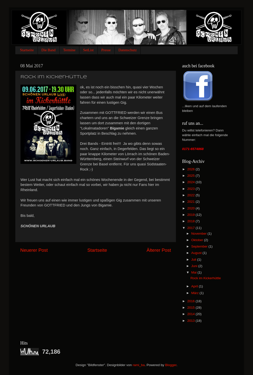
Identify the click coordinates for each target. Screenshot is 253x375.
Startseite (27, 50)
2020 (191, 208)
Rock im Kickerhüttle (205, 278)
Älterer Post (159, 250)
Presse (106, 50)
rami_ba (139, 365)
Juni (194, 266)
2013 (191, 321)
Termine (69, 50)
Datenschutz (127, 50)
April (195, 286)
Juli (194, 259)
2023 (191, 189)
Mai (194, 272)
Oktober (197, 240)
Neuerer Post (34, 250)
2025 (191, 175)
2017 (191, 228)
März (195, 293)
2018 (191, 221)
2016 (191, 301)
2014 (191, 314)
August (197, 253)
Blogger (170, 365)
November (199, 233)
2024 (191, 182)
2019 (191, 215)
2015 (191, 307)
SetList (88, 50)
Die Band (49, 50)
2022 (191, 195)
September (200, 246)
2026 (191, 169)
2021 (191, 201)
